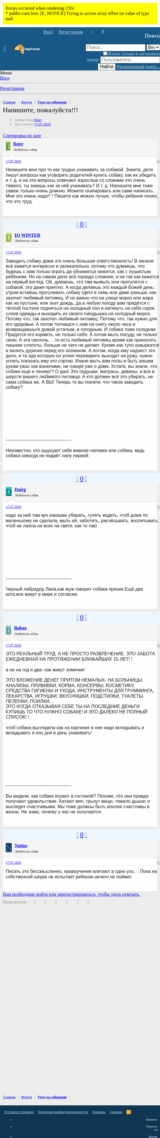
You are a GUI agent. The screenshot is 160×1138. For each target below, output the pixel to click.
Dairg (20, 489)
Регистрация (12, 88)
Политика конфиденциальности (63, 1112)
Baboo (20, 628)
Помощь (99, 1112)
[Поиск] (102, 32)
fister (38, 120)
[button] (6, 49)
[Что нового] (91, 32)
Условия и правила (19, 1112)
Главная (116, 1112)
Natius (21, 845)
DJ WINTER (27, 235)
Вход (5, 78)
